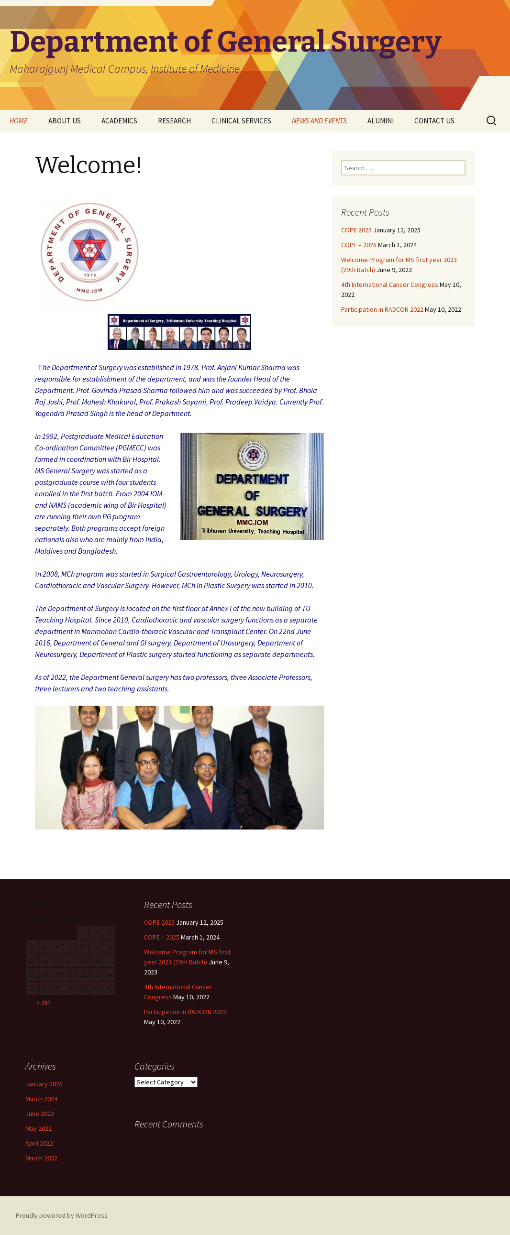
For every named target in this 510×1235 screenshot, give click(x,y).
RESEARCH (174, 120)
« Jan (43, 1002)
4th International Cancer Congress (389, 284)
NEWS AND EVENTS (319, 120)
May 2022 (38, 1128)
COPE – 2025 (359, 244)
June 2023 (39, 1113)
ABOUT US (64, 120)
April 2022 (39, 1143)
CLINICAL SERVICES (241, 120)
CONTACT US (434, 120)
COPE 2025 (356, 230)
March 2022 (41, 1158)
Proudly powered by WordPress (62, 1215)
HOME (19, 120)
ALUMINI (380, 120)
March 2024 (41, 1098)
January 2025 (44, 1084)
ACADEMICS (119, 120)
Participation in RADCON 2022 (382, 309)
